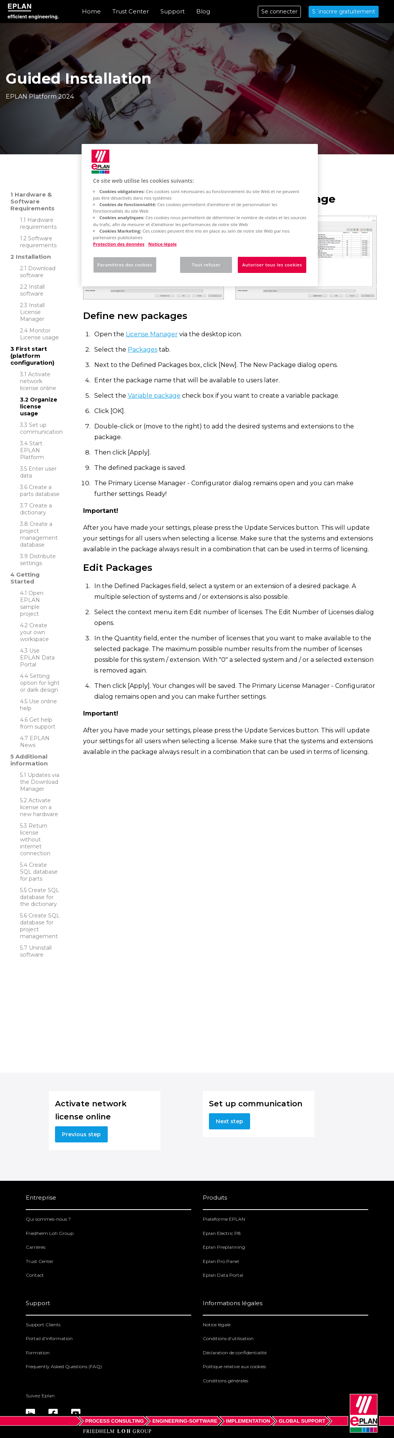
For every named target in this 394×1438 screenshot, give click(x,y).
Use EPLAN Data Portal (37, 657)
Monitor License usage (39, 334)
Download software (37, 272)
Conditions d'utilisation (228, 1338)
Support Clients (43, 1324)
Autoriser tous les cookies (272, 265)
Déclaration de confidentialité (235, 1352)
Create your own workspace (34, 632)
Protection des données (119, 244)
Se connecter (279, 11)
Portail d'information (49, 1338)
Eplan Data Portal (223, 1275)
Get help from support (37, 723)
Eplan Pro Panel (221, 1261)
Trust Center (130, 11)
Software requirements (38, 242)
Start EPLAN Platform (32, 450)
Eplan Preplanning (224, 1247)
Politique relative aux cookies (234, 1366)
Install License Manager (32, 312)
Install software (32, 290)
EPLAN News (35, 742)
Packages (142, 349)
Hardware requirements (38, 223)
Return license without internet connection (35, 839)
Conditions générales (225, 1380)
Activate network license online (38, 381)
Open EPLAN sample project (31, 603)
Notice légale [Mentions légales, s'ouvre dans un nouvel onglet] (162, 244)
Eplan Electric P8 (222, 1233)
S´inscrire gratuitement (343, 11)
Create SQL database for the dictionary (39, 897)
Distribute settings (38, 560)
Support (172, 11)
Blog (203, 11)
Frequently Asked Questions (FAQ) (64, 1366)
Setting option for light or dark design (40, 683)
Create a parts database (40, 491)
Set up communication (41, 428)
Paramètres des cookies (124, 265)
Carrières (35, 1247)
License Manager (152, 334)
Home (91, 11)
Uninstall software (36, 951)
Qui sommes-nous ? (48, 1219)
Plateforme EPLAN (224, 1219)
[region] (200, 215)
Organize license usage (38, 406)
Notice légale (216, 1324)
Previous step (81, 1134)
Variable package (154, 395)
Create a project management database (39, 534)
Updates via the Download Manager (39, 782)
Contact (35, 1275)
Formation (38, 1352)
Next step (229, 1121)
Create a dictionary (36, 509)
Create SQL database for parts (39, 871)
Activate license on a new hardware (39, 807)
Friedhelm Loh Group (49, 1233)
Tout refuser (206, 265)
